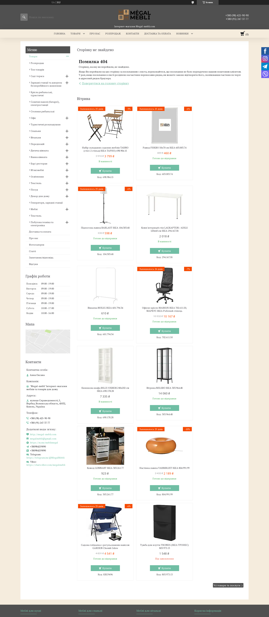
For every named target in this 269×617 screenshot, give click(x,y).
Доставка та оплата (157, 33)
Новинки (182, 33)
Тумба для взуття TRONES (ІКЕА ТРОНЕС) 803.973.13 (216, 389)
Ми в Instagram (205, 516)
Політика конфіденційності (177, 546)
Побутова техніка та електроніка (42, 224)
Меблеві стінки (147, 501)
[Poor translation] (12, 567)
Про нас (95, 33)
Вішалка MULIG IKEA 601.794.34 (160, 227)
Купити (105, 171)
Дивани (143, 506)
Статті (32, 251)
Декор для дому (40, 196)
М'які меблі (37, 170)
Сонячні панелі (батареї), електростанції (45, 103)
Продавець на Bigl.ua (134, 543)
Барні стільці (30, 506)
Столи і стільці (31, 511)
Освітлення (37, 176)
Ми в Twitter (204, 511)
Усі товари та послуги (226, 428)
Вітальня (36, 137)
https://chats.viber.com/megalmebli (45, 464)
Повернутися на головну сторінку (105, 83)
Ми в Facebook (205, 521)
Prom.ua (150, 539)
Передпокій (37, 144)
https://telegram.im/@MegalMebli (45, 457)
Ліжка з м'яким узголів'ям (96, 501)
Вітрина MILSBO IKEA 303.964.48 (160, 307)
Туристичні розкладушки (46, 124)
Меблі (34, 209)
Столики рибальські (42, 111)
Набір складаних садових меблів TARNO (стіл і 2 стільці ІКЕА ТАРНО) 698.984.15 (104, 149)
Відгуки (33, 264)
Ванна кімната (39, 157)
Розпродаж (113, 33)
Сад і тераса (37, 76)
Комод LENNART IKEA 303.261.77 (216, 307)
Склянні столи (31, 501)
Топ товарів (37, 69)
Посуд (34, 189)
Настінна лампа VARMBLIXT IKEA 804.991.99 (103, 389)
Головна (59, 33)
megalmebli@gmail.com (43, 438)
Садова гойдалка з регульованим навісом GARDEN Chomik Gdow (160, 389)
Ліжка (84, 506)
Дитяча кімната (40, 150)
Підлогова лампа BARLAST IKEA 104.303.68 (216, 149)
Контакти (132, 33)
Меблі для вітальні (150, 496)
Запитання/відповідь (41, 257)
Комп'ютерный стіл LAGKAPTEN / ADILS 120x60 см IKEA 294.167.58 (104, 229)
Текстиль (36, 183)
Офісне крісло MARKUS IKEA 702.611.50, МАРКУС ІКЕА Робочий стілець (216, 229)
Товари (75, 33)
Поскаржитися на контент (150, 546)
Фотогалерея (36, 244)
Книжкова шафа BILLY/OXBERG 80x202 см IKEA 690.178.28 (104, 309)
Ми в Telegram (205, 526)
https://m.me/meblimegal (44, 442)
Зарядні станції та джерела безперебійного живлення (46, 84)
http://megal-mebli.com (43, 434)
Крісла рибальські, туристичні (41, 94)
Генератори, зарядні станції (47, 202)
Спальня (36, 131)
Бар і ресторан (39, 163)
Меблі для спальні (91, 496)
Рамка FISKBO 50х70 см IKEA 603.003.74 (160, 147)
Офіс (33, 118)
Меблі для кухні (32, 496)
